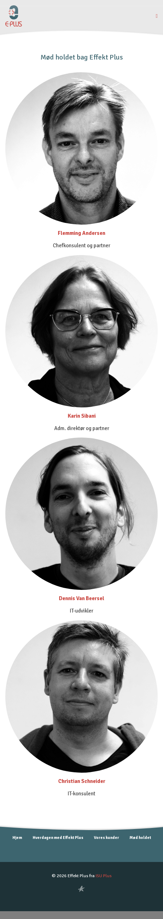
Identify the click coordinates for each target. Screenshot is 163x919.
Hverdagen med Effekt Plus (58, 837)
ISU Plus (104, 876)
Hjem (17, 837)
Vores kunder (106, 837)
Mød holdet (140, 837)
